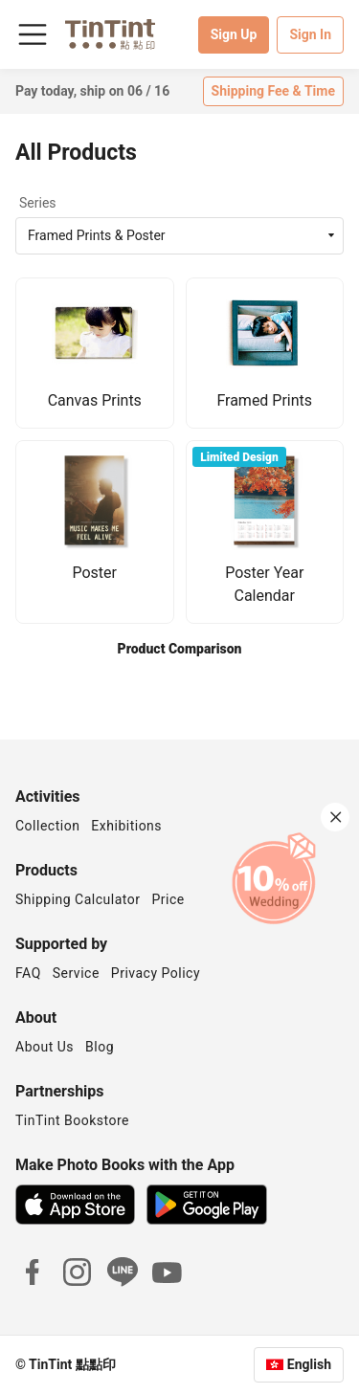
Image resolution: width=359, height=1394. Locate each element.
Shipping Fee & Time (273, 91)
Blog (99, 1046)
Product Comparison (180, 648)
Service (76, 973)
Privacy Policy (155, 973)
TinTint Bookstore (72, 1120)
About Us (44, 1046)
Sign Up (234, 34)
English (309, 1364)
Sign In (310, 34)
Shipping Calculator (78, 899)
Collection (47, 825)
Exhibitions (126, 825)
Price (168, 899)
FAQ (28, 973)
